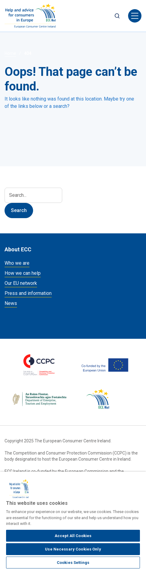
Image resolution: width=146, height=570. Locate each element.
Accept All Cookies (73, 535)
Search (117, 16)
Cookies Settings (73, 562)
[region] (73, 521)
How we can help (23, 273)
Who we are (17, 263)
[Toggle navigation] (134, 16)
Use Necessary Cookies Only (73, 549)
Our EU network (21, 283)
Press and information (28, 293)
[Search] (33, 195)
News (11, 303)
